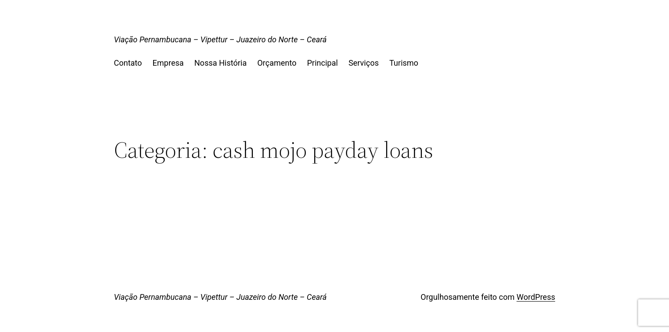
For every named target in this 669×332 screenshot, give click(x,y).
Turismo (403, 62)
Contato (128, 62)
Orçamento (277, 62)
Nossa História (220, 62)
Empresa (168, 62)
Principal (322, 62)
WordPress (536, 297)
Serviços (364, 62)
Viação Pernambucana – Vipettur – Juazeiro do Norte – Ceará (220, 39)
